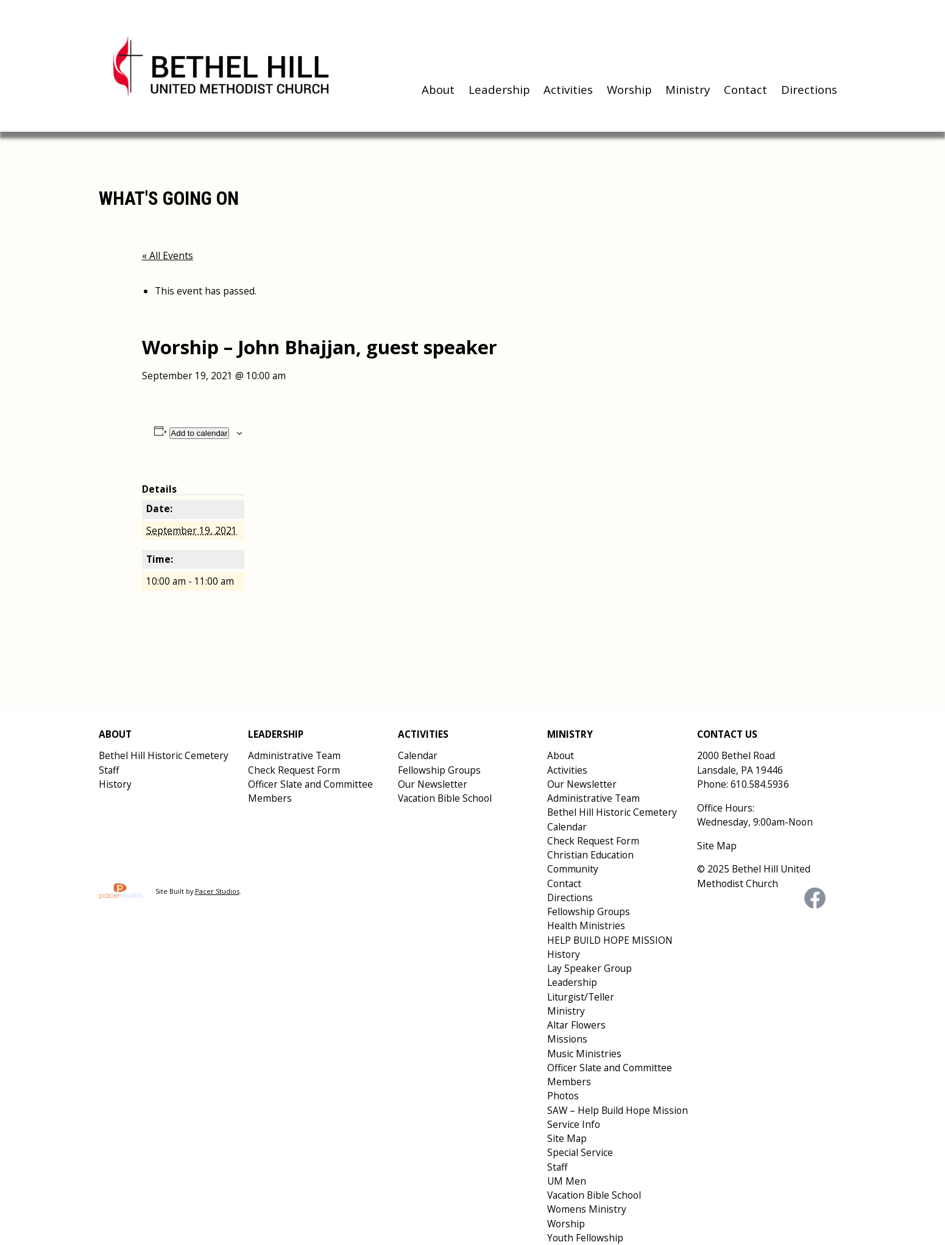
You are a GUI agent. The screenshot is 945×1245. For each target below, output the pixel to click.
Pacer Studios (217, 891)
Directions (809, 89)
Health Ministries (586, 925)
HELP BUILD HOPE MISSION (610, 940)
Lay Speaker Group (589, 968)
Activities (568, 89)
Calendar (417, 755)
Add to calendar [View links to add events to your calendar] (199, 433)
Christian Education (590, 855)
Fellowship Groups (439, 770)
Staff (109, 770)
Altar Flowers (576, 1025)
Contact (745, 89)
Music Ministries (584, 1053)
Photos (563, 1095)
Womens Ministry (586, 1209)
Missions (567, 1039)
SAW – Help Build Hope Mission (617, 1110)
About (438, 89)
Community (572, 869)
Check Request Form (294, 770)
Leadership (499, 89)
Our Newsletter (432, 784)
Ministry (687, 89)
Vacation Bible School (445, 798)
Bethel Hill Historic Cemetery (163, 755)
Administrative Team (294, 755)
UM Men (566, 1181)
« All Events (167, 255)
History (115, 784)
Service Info (573, 1124)
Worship (629, 89)
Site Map (567, 1138)
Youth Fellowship (585, 1237)
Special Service (580, 1152)
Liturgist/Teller (580, 997)
